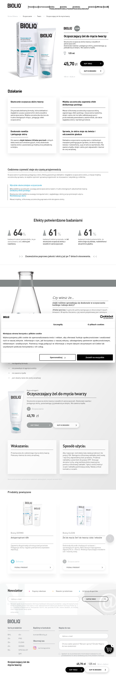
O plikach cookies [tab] (96, 324)
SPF (20, 654)
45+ (9, 646)
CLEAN (21, 642)
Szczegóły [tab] (58, 324)
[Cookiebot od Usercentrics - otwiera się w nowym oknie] (102, 317)
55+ (9, 650)
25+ (9, 638)
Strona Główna (13, 16)
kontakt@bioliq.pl (40, 634)
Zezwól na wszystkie (95, 357)
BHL (9, 634)
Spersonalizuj (57, 357)
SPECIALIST (23, 650)
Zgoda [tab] (20, 324)
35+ (9, 642)
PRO (20, 638)
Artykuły (99, 7)
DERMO (21, 646)
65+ (20, 634)
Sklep (106, 7)
